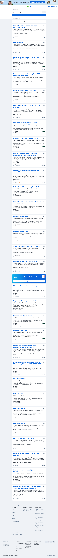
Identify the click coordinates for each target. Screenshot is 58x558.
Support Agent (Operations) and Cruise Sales (26, 246)
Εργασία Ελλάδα (19, 550)
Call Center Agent (18, 42)
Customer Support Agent (20, 231)
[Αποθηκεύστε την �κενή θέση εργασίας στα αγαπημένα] (44, 26)
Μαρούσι (13, 512)
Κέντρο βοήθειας (19, 548)
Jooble (53, 555)
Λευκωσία (13, 510)
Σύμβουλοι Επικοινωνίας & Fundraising (25, 286)
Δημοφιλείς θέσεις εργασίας (17, 534)
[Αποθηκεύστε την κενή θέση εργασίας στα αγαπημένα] (44, 42)
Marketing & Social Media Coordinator (24, 90)
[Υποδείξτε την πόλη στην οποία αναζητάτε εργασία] (29, 12)
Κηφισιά (13, 513)
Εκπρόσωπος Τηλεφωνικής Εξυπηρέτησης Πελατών (26, 454)
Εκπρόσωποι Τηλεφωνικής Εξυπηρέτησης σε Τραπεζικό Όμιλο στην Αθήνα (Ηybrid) (27, 487)
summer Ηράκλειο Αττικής (39, 513)
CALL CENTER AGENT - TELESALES (23, 438)
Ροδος (13, 516)
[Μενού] (1, 6)
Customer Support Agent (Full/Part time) (25, 261)
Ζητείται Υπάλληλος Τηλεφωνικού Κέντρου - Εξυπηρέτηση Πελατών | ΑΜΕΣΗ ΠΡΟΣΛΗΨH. (27, 363)
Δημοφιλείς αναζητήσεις (17, 505)
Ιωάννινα (13, 518)
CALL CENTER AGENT (19, 379)
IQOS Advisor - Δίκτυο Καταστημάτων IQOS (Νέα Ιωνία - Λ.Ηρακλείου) (26, 74)
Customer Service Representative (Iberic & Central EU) (26, 171)
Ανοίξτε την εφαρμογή (52, 6)
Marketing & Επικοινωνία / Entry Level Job (25, 138)
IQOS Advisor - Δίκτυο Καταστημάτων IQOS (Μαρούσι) (26, 106)
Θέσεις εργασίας (19, 546)
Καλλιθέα (13, 522)
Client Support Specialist (20, 216)
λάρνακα (13, 519)
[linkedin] (53, 542)
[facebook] (46, 542)
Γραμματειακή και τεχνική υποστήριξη (25, 301)
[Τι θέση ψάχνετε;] (29, 9)
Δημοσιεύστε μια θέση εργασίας (38, 2)
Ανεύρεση (29, 14)
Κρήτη (13, 509)
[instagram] (48, 542)
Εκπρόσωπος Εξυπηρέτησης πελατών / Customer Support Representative (25, 346)
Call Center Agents (19, 408)
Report (43, 37)
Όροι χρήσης (5, 555)
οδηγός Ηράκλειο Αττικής (39, 530)
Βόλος (13, 515)
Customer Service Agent (20, 330)
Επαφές (17, 545)
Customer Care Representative (22, 316)
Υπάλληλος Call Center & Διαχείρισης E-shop (27, 187)
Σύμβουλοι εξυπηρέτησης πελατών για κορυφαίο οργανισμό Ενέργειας (25, 123)
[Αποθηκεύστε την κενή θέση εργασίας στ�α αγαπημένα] (44, 232)
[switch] (44, 21)
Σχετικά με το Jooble (20, 543)
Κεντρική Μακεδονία (15, 521)
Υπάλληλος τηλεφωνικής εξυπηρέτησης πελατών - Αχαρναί (25, 26)
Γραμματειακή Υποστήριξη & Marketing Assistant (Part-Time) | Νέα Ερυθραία (25, 154)
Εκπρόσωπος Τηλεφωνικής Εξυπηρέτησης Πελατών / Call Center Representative (26, 58)
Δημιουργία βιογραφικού (29, 281)
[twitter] (51, 542)
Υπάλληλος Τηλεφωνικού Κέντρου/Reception (27, 202)
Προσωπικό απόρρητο (13, 555)
